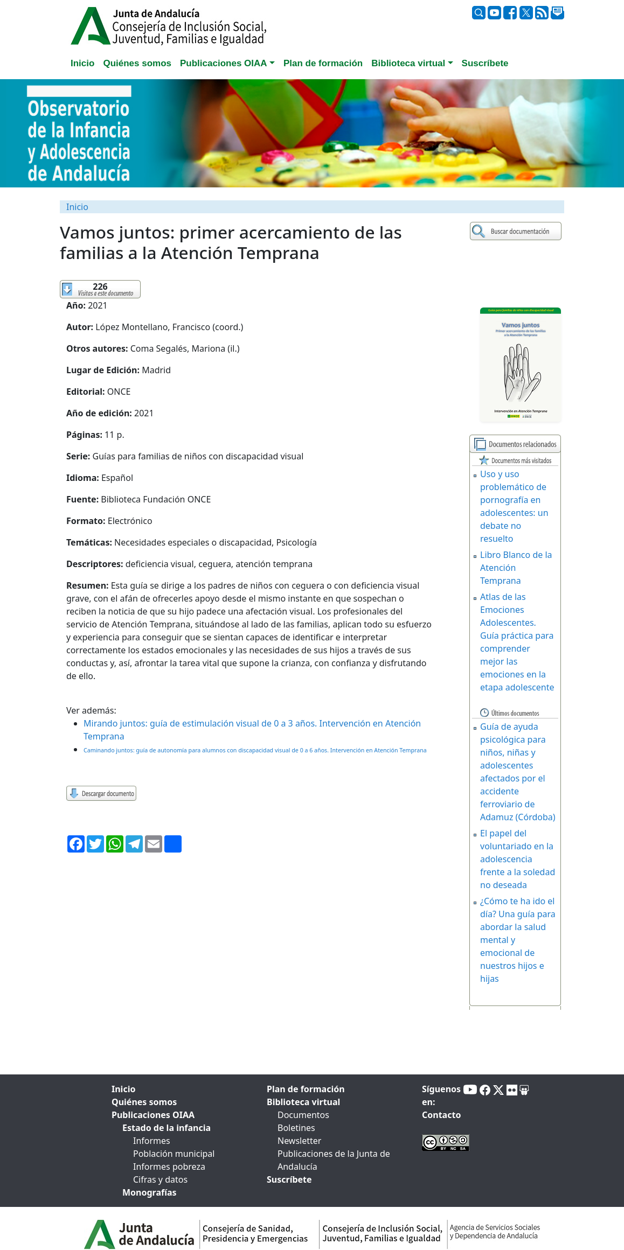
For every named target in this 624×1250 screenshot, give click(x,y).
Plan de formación (306, 1089)
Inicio (77, 207)
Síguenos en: (441, 1095)
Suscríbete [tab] (485, 63)
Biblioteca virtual (303, 1102)
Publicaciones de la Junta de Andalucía (334, 1160)
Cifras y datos (160, 1179)
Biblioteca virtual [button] (408, 63)
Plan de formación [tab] (323, 63)
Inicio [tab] (82, 63)
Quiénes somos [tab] (137, 63)
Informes (151, 1141)
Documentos (303, 1115)
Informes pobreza (169, 1166)
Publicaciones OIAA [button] (223, 63)
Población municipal (173, 1154)
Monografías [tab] (149, 1192)
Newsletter (299, 1141)
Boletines (296, 1128)
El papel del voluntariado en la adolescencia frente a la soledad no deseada (517, 859)
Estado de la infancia (166, 1128)
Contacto (441, 1115)
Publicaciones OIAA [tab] (153, 1115)
